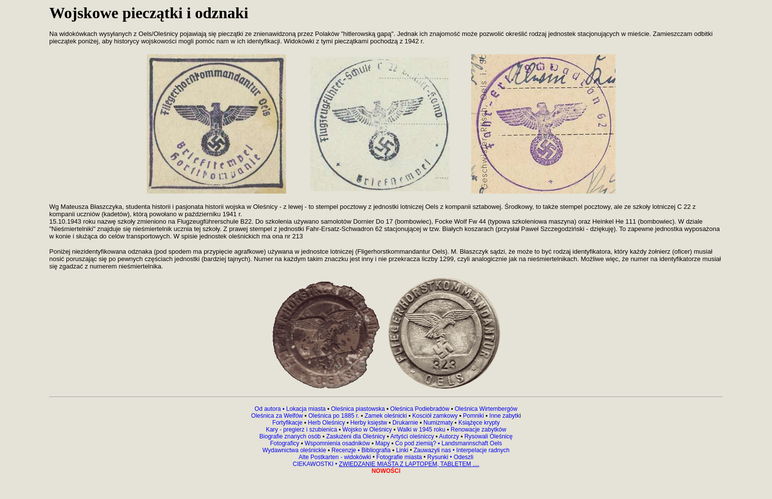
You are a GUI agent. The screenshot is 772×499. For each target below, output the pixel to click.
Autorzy (449, 436)
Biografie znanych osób (290, 436)
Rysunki (438, 457)
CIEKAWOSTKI (314, 464)
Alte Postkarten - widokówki (336, 457)
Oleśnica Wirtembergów (486, 408)
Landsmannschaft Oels (471, 443)
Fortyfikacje (288, 422)
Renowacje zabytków (477, 429)
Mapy (382, 443)
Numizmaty (438, 422)
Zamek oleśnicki (386, 415)
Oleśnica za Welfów (277, 415)
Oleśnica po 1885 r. (333, 415)
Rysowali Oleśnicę (488, 436)
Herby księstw (369, 422)
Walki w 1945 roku (422, 429)
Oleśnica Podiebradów (420, 408)
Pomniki (473, 415)
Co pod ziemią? (415, 443)
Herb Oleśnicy (326, 422)
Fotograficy (285, 443)
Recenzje (345, 450)
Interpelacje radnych (483, 450)
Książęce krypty (479, 422)
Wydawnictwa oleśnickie (295, 450)
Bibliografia (375, 450)
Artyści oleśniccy (413, 436)
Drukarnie (405, 422)
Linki (402, 450)
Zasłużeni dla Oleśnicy (355, 436)
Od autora (270, 408)
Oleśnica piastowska (358, 408)
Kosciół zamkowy (435, 415)
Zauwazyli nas (433, 450)
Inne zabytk (504, 415)
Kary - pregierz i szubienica (302, 429)
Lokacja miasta (305, 408)
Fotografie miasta (399, 457)
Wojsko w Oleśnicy (368, 429)
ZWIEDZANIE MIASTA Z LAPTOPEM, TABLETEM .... (409, 464)
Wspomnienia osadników (338, 443)
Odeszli (463, 457)
